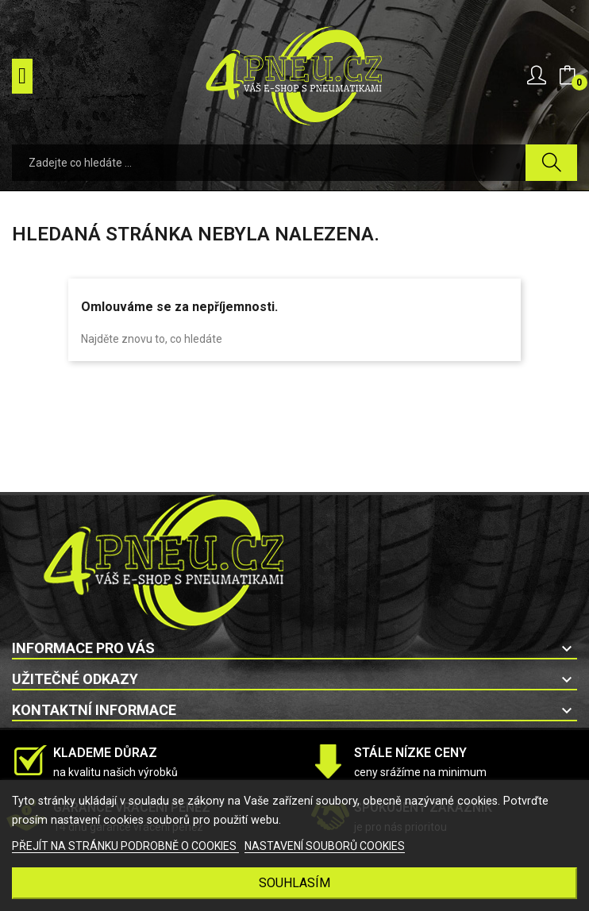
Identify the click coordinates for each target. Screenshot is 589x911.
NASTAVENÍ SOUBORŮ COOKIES (324, 846)
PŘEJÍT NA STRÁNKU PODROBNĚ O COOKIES (125, 846)
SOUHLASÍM (294, 882)
